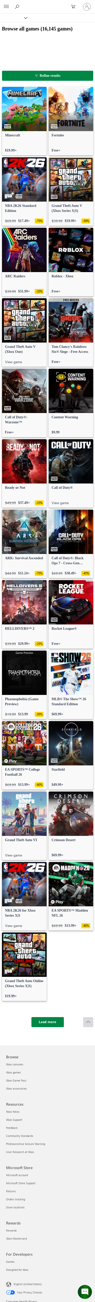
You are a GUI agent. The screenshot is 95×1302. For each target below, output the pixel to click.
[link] (24, 121)
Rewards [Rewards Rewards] (11, 1230)
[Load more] (47, 1022)
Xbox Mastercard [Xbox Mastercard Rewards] (16, 1238)
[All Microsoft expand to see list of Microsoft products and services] (6, 7)
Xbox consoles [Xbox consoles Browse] (14, 1064)
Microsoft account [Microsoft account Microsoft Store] (17, 1175)
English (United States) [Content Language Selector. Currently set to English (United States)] (28, 1284)
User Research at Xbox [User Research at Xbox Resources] (20, 1152)
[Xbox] (13, 18)
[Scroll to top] (88, 1022)
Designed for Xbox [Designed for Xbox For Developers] (17, 1269)
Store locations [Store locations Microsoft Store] (15, 1207)
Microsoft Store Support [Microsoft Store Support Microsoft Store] (20, 1183)
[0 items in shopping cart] (75, 7)
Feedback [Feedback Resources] (11, 1127)
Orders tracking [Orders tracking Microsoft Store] (15, 1199)
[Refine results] (47, 76)
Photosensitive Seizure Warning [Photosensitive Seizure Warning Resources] (25, 1143)
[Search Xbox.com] (17, 7)
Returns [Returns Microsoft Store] (11, 1191)
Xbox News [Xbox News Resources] (13, 1111)
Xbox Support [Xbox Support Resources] (14, 1119)
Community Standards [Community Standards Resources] (19, 1135)
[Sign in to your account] (87, 7)
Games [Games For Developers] (10, 1261)
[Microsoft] (47, 4)
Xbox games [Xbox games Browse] (13, 1072)
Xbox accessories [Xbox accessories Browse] (16, 1088)
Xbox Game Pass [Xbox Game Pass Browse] (16, 1080)
